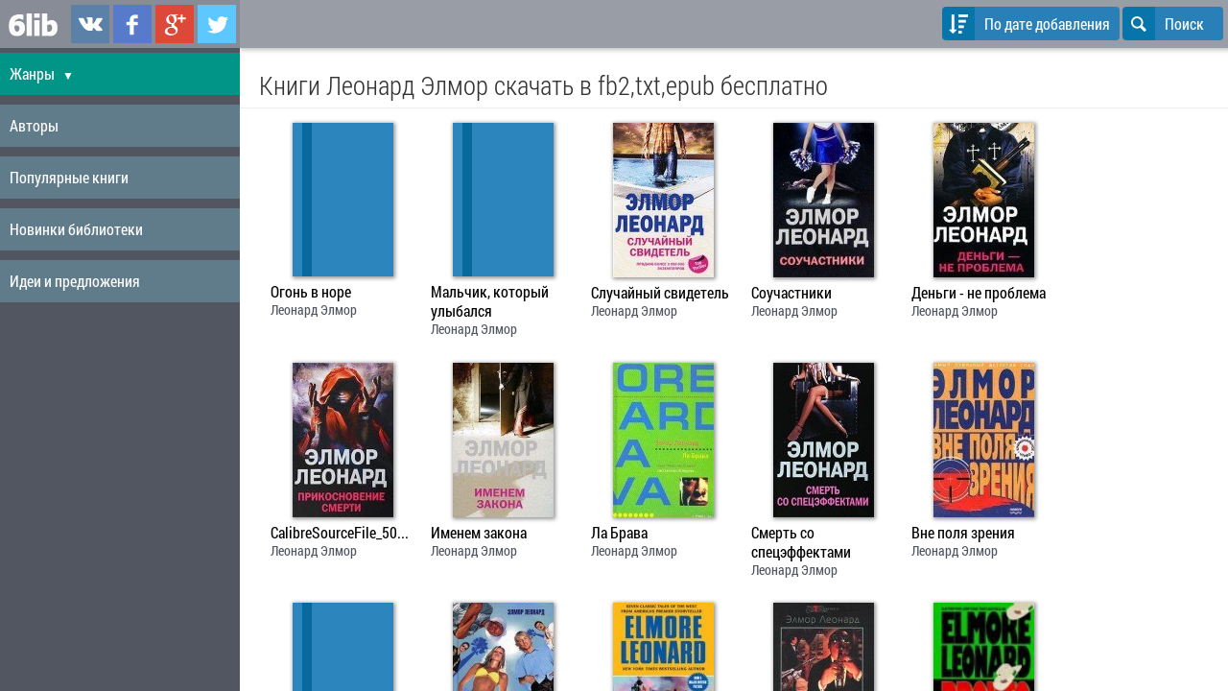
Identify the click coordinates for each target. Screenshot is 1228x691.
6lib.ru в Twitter (217, 24)
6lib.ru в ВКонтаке (90, 24)
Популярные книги (69, 177)
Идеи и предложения (75, 281)
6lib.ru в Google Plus (174, 24)
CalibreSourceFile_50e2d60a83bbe (342, 532)
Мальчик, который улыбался (490, 301)
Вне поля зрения (963, 532)
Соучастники (791, 292)
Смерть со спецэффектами (801, 542)
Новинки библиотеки (76, 229)
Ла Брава (619, 532)
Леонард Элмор (314, 309)
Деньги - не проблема (978, 292)
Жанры (42, 73)
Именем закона (479, 532)
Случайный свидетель (660, 292)
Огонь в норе (311, 291)
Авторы (34, 125)
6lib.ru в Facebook (132, 24)
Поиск (1163, 23)
